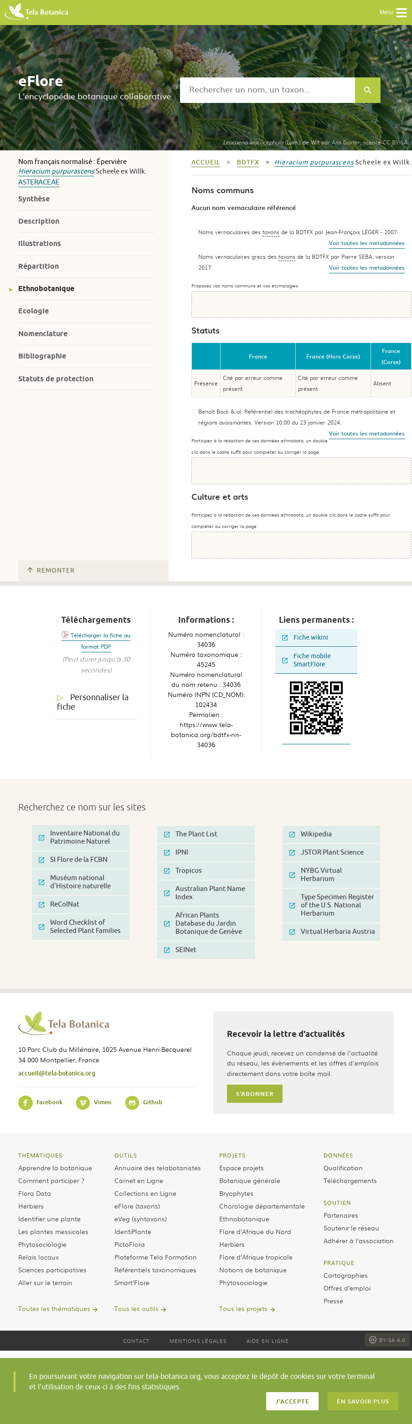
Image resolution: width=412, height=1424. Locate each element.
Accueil (205, 162)
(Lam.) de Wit (271, 142)
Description (38, 221)
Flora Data (34, 1193)
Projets (232, 1155)
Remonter (51, 570)
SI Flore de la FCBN (73, 859)
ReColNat (59, 904)
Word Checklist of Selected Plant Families (80, 926)
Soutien (337, 1203)
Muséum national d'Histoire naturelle (75, 882)
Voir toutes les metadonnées (367, 243)
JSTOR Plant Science (326, 852)
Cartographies (346, 1275)
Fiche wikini (305, 637)
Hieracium (34, 171)
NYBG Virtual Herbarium (315, 874)
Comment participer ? (51, 1180)
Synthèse (34, 199)
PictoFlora (129, 1244)
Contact (136, 1340)
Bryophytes (236, 1193)
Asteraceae (39, 182)
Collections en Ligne (145, 1193)
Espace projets (241, 1167)
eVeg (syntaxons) (140, 1218)
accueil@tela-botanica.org (56, 1073)
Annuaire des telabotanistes (157, 1167)
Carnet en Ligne (138, 1180)
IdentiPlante (132, 1231)
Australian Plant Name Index (204, 893)
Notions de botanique (253, 1269)
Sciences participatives (52, 1269)
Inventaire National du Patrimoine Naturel (79, 837)
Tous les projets (243, 1308)
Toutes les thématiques (54, 1308)
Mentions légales (198, 1340)
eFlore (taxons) (137, 1205)
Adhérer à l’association (359, 1240)
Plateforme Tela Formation (155, 1256)
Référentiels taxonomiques (155, 1269)
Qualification (343, 1167)
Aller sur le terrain (45, 1282)
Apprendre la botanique (55, 1167)
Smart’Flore (131, 1282)
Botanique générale (249, 1180)
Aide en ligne (268, 1340)
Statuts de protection (55, 378)
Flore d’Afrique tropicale (256, 1256)
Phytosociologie (42, 1244)
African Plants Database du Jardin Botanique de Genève (203, 923)
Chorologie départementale (262, 1205)
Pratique (339, 1263)
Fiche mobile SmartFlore (306, 660)
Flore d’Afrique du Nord (255, 1231)
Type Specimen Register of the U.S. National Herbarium (331, 905)
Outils (125, 1155)
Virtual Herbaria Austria (332, 931)
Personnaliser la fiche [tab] (93, 702)
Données (338, 1155)
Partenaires (341, 1214)
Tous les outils (136, 1308)
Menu (393, 13)
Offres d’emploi (347, 1287)
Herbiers (31, 1205)
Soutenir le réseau (351, 1227)
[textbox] (267, 90)
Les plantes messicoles (53, 1231)
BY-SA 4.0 (387, 1339)
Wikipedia (310, 834)
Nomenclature (42, 333)
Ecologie (33, 311)
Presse (333, 1300)
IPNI (176, 852)
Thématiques (40, 1155)
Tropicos (183, 870)
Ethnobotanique (46, 288)
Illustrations (39, 243)
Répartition (38, 266)
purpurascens (73, 171)
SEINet (180, 950)
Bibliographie (42, 356)
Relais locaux (38, 1256)
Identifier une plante (49, 1218)
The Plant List (190, 834)
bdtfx (248, 162)
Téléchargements (350, 1180)
